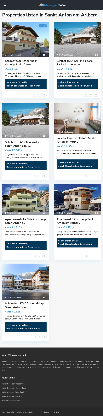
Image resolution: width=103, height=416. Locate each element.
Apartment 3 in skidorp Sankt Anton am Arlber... (76, 221)
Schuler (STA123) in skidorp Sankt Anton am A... (23, 144)
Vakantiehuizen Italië (11, 400)
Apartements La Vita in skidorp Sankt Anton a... (25, 221)
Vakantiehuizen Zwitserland (14, 388)
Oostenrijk (16, 55)
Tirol (9, 55)
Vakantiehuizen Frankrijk (12, 396)
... (45, 76)
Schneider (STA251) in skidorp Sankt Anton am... (24, 305)
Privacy (57, 412)
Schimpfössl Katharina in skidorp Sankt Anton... (21, 62)
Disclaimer (45, 412)
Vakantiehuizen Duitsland (13, 392)
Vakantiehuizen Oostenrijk (13, 384)
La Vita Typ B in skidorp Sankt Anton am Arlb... (76, 140)
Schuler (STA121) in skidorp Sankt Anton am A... (75, 62)
